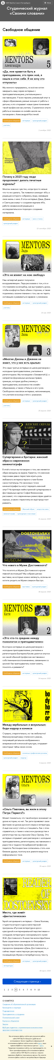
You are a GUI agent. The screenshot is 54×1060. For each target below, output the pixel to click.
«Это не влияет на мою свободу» (24, 275)
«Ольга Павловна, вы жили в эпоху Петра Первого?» (24, 811)
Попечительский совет (11, 1018)
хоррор (23, 758)
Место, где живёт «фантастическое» (14, 914)
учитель (7, 125)
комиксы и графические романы (34, 753)
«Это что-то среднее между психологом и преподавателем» (23, 640)
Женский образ (28, 509)
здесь (40, 1043)
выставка (26, 586)
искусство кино (43, 509)
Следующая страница (27, 981)
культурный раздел (40, 120)
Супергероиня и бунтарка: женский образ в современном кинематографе (25, 460)
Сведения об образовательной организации (19, 1004)
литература (8, 965)
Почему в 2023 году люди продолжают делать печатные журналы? (22, 180)
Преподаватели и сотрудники (13, 1014)
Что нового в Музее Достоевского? (25, 565)
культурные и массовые (26, 514)
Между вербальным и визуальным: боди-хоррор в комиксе (24, 726)
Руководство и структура (12, 1008)
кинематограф (9, 514)
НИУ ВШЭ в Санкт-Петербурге (18, 3)
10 (39, 989)
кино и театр (38, 219)
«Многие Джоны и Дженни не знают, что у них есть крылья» (22, 361)
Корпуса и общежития (11, 1021)
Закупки (5, 1024)
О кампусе (8, 1000)
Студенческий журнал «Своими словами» (27, 10)
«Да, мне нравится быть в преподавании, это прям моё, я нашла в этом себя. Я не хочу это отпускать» (23, 76)
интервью (26, 120)
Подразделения (8, 1011)
